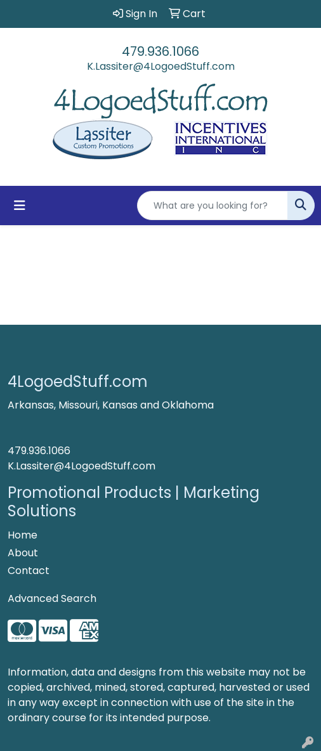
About (23, 552)
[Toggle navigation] (19, 205)
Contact (28, 570)
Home (22, 535)
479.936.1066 (160, 51)
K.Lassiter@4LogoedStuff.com (161, 66)
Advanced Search (52, 598)
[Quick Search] (212, 205)
